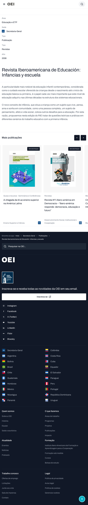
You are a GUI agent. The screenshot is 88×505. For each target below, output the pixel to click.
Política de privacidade (54, 478)
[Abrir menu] (4, 4)
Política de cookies (52, 488)
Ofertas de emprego (10, 478)
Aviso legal (49, 483)
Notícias (5, 450)
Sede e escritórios (9, 431)
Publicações (43, 236)
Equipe (5, 426)
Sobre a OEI (7, 416)
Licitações (6, 483)
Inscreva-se (44, 296)
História (5, 421)
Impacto (48, 435)
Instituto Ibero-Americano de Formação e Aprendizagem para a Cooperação (61, 446)
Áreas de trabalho (52, 416)
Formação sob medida (54, 453)
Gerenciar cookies (52, 493)
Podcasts (6, 455)
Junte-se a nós (8, 488)
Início (17, 236)
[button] (77, 138)
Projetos (48, 426)
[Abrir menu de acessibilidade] (82, 499)
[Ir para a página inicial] (10, 4)
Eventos (5, 445)
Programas (49, 421)
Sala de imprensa (9, 493)
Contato (5, 498)
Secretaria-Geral (29, 236)
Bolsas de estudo (52, 463)
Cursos (48, 458)
